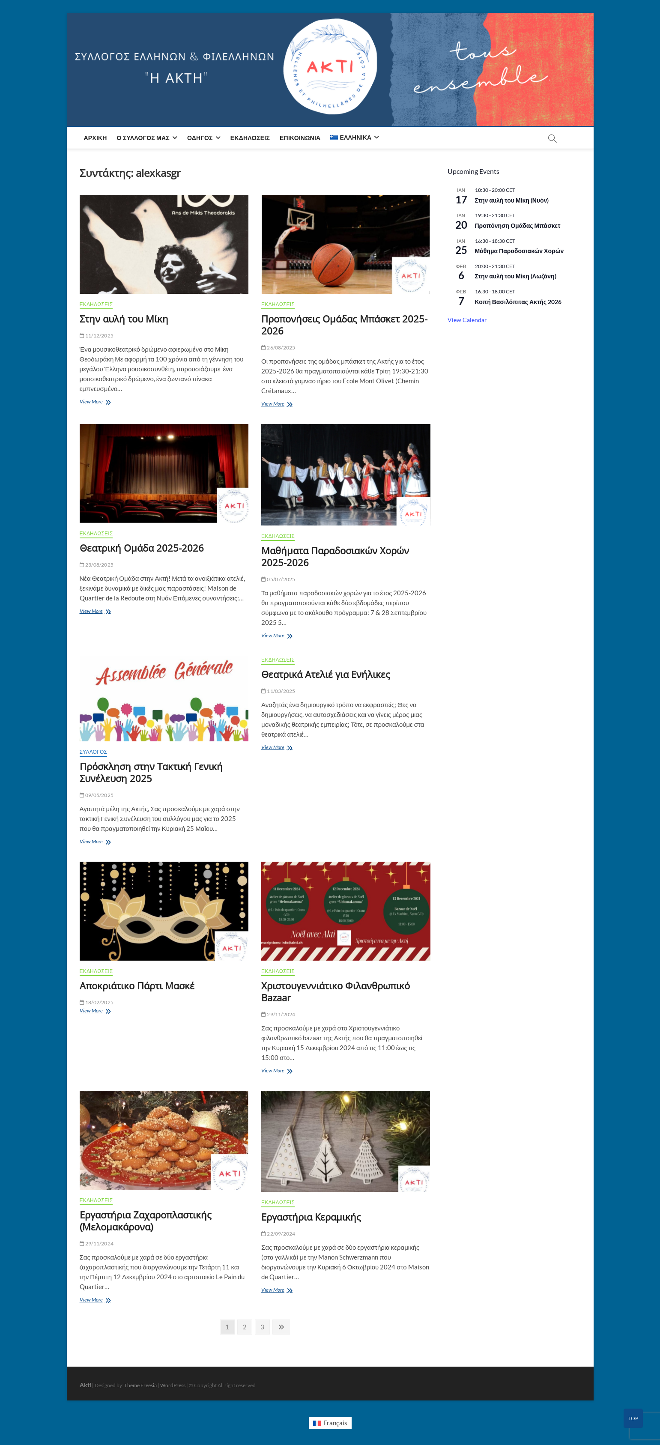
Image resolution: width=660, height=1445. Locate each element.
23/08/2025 (96, 564)
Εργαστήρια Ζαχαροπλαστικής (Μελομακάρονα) (146, 1220)
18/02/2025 (96, 1002)
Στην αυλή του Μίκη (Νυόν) (512, 200)
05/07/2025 (278, 579)
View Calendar (467, 319)
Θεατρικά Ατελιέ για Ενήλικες (325, 674)
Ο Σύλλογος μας (143, 137)
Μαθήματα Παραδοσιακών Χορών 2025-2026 (335, 556)
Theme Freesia (140, 1385)
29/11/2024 (278, 1014)
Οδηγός (200, 137)
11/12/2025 (96, 335)
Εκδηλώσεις (250, 137)
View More (96, 402)
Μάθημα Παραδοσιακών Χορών (519, 250)
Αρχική (95, 137)
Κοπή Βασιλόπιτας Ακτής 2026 (518, 301)
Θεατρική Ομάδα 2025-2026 (142, 547)
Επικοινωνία (300, 137)
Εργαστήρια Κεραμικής (311, 1216)
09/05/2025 (96, 795)
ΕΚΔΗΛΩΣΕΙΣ (96, 304)
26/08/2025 (278, 347)
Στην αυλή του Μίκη (124, 318)
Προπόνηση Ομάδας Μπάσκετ (518, 225)
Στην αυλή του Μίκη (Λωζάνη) (515, 276)
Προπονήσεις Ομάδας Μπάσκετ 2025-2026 (344, 324)
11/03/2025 (278, 691)
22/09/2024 (278, 1233)
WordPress (172, 1385)
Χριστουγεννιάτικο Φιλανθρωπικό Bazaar (335, 991)
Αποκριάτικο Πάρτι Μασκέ (137, 985)
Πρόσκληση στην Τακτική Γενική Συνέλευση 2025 (151, 772)
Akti (85, 1384)
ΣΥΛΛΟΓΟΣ (94, 752)
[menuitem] (354, 137)
